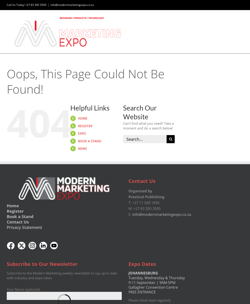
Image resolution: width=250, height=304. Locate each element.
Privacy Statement (24, 227)
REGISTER (85, 126)
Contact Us (18, 222)
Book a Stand (20, 216)
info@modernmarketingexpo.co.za (72, 5)
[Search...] (144, 139)
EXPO (82, 133)
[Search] (171, 139)
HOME (82, 118)
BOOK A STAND (89, 141)
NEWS (82, 148)
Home (13, 205)
